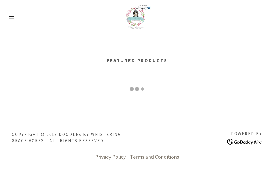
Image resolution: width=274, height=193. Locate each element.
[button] (13, 18)
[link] (137, 17)
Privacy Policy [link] (110, 156)
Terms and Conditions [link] (154, 156)
